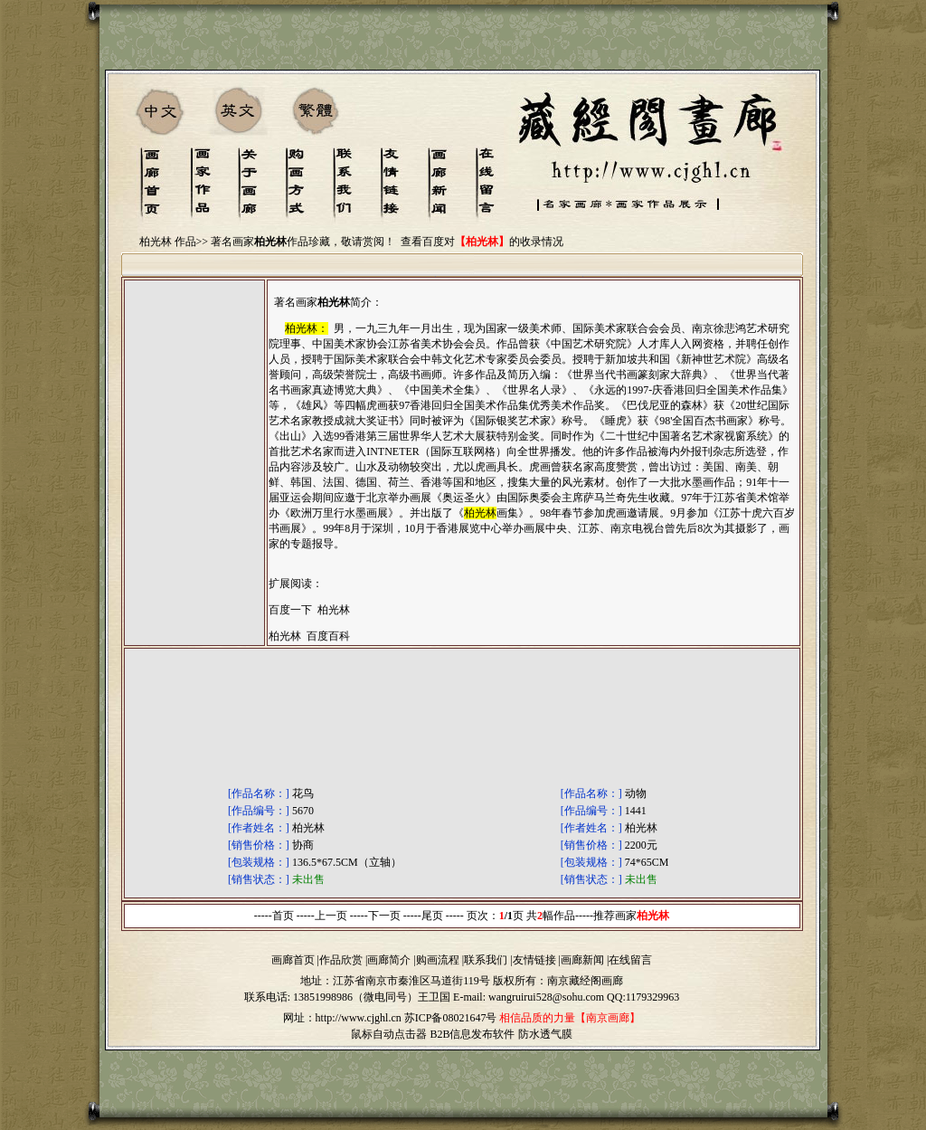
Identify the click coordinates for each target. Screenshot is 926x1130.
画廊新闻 (582, 960)
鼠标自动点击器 (389, 1034)
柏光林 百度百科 (309, 636)
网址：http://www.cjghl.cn (342, 1017)
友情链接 (534, 960)
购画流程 (437, 960)
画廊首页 (293, 960)
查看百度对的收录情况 (482, 241)
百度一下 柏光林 (309, 609)
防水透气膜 (545, 1034)
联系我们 (485, 960)
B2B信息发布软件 (472, 1034)
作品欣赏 (341, 960)
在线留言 (630, 960)
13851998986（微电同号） (355, 997)
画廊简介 (389, 960)
